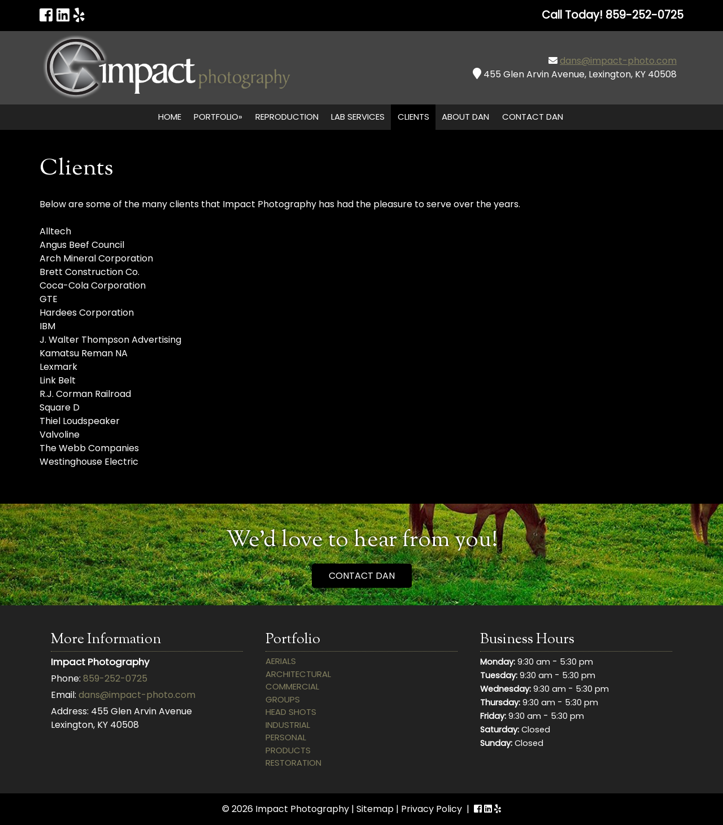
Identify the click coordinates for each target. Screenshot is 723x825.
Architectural (298, 674)
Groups (282, 699)
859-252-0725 (115, 678)
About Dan (465, 117)
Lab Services (358, 117)
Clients (413, 117)
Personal (285, 737)
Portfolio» (218, 117)
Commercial (292, 686)
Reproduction (287, 117)
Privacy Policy (431, 808)
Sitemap (375, 808)
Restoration (293, 763)
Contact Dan (532, 117)
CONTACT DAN (362, 575)
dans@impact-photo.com (618, 60)
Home (169, 117)
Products (288, 750)
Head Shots (290, 712)
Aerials (280, 661)
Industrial (287, 725)
